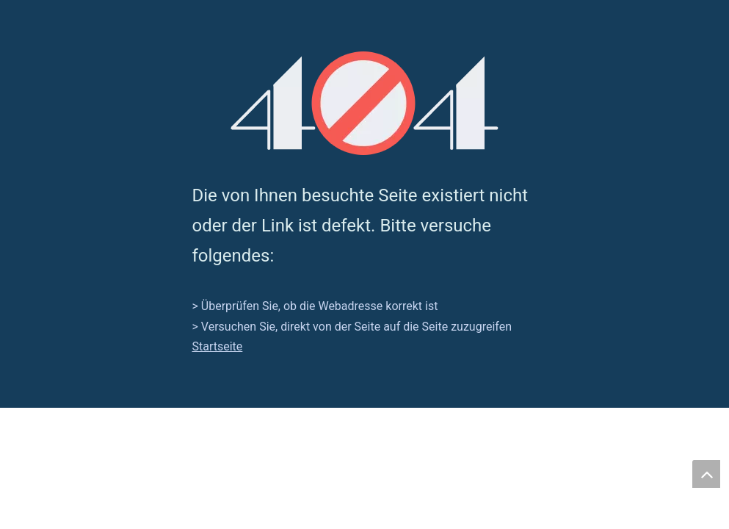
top (706, 474)
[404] (364, 103)
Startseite (217, 346)
